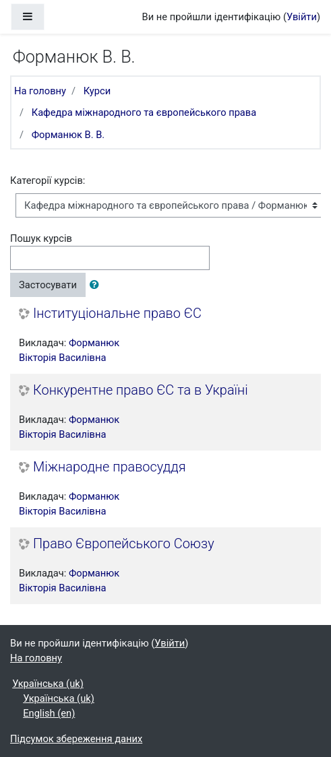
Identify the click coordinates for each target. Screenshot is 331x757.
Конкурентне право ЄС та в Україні (140, 390)
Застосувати (48, 285)
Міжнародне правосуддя (109, 467)
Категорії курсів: (47, 180)
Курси (97, 91)
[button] (97, 285)
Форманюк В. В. (68, 135)
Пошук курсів (41, 238)
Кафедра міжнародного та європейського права (144, 112)
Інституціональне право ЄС (117, 313)
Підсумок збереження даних (76, 739)
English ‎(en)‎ (49, 713)
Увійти (302, 17)
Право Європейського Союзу (123, 544)
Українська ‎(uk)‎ (48, 684)
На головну (40, 91)
